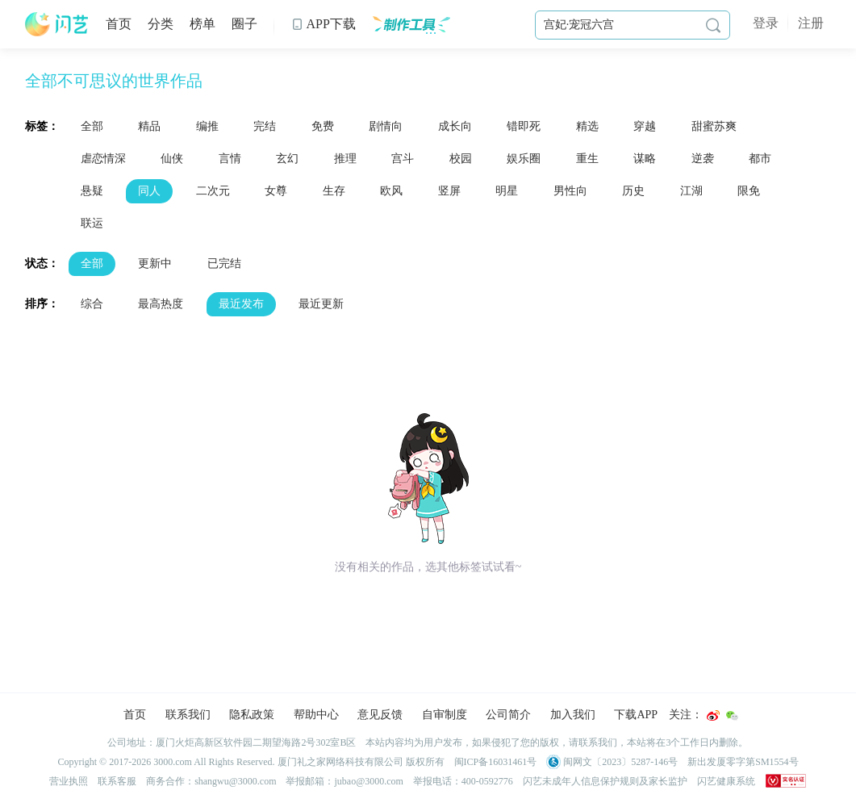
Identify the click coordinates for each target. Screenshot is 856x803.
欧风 (391, 191)
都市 (760, 159)
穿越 (644, 126)
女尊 (276, 191)
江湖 (691, 191)
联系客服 (117, 781)
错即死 (524, 126)
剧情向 (386, 126)
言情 (230, 159)
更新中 (155, 263)
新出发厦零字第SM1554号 (742, 761)
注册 (811, 23)
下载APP (636, 715)
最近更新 (321, 304)
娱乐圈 (524, 159)
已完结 (224, 263)
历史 (633, 191)
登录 (766, 23)
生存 (334, 191)
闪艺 (57, 24)
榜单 (202, 24)
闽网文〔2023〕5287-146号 (612, 761)
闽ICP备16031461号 (495, 761)
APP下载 (323, 24)
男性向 (570, 191)
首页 (119, 24)
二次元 (213, 191)
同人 (149, 191)
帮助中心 (316, 715)
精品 (149, 126)
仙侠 (172, 159)
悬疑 (92, 191)
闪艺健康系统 (726, 781)
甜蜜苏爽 (714, 126)
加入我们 (572, 715)
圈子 (244, 24)
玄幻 (287, 159)
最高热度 (160, 304)
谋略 (644, 159)
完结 (264, 126)
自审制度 (444, 715)
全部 (92, 126)
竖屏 (449, 191)
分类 (160, 24)
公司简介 (508, 715)
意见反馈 (380, 715)
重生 (587, 159)
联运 (92, 223)
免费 (322, 126)
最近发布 (241, 304)
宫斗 (402, 159)
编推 (207, 126)
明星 (506, 191)
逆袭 (702, 159)
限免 (748, 191)
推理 (345, 159)
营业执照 (68, 781)
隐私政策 (251, 715)
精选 (587, 126)
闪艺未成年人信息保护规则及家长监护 (605, 781)
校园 (460, 159)
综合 (92, 304)
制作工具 (411, 24)
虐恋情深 (103, 159)
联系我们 (188, 715)
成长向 (455, 126)
